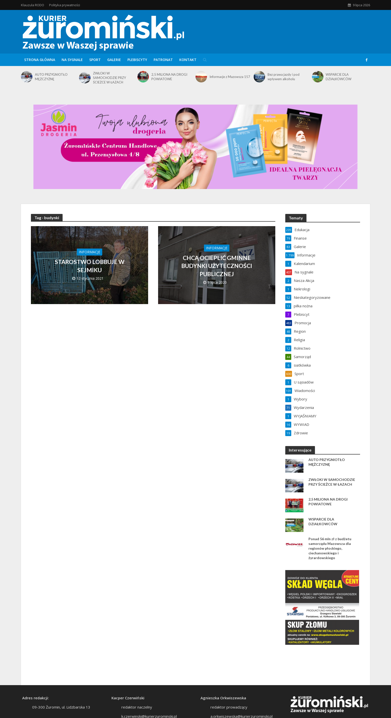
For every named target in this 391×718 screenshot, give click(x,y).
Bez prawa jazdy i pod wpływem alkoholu (283, 76)
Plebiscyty (137, 59)
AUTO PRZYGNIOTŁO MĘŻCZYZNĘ (51, 76)
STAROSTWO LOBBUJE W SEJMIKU (89, 265)
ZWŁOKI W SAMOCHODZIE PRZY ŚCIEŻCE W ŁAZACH (109, 77)
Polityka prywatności (64, 5)
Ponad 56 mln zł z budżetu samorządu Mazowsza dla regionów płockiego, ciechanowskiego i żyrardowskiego (329, 548)
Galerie (114, 59)
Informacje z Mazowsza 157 (229, 77)
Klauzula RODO (32, 5)
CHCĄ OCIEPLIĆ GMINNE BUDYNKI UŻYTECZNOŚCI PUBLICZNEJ (216, 265)
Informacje (89, 252)
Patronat (163, 59)
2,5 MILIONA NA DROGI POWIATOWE (169, 76)
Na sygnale (72, 59)
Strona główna (39, 59)
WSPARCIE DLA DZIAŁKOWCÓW (338, 76)
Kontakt (187, 59)
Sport (95, 59)
